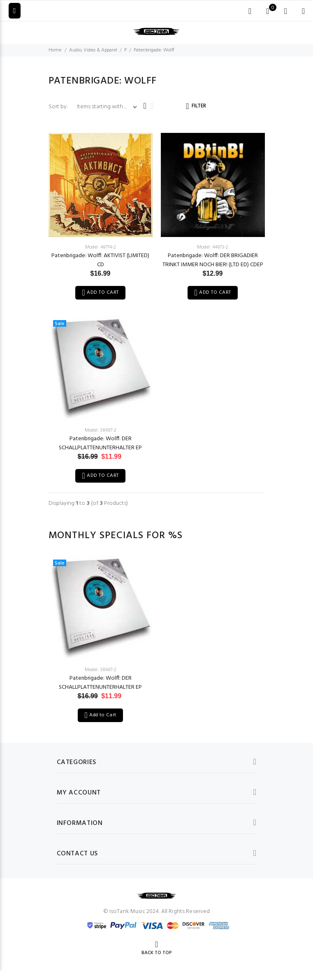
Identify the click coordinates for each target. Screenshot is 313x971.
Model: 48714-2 (100, 247)
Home (55, 50)
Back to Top (156, 953)
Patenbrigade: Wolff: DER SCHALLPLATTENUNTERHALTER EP (100, 443)
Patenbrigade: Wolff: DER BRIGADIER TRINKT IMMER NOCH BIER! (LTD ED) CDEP (212, 260)
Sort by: (59, 107)
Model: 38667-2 (100, 430)
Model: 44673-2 (212, 247)
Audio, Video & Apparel (93, 50)
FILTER (199, 106)
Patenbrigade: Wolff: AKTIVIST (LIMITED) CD (100, 260)
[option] (100, 630)
